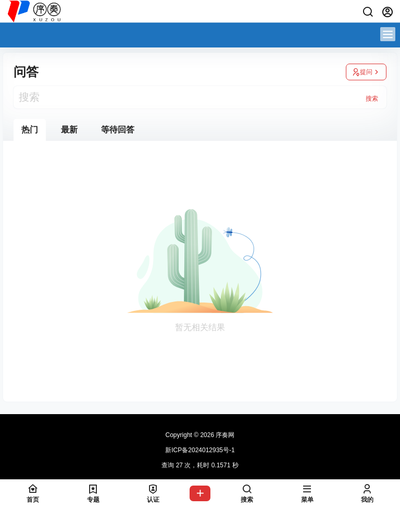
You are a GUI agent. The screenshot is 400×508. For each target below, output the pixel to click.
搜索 (372, 98)
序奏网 (224, 435)
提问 (366, 72)
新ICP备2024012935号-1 (199, 450)
